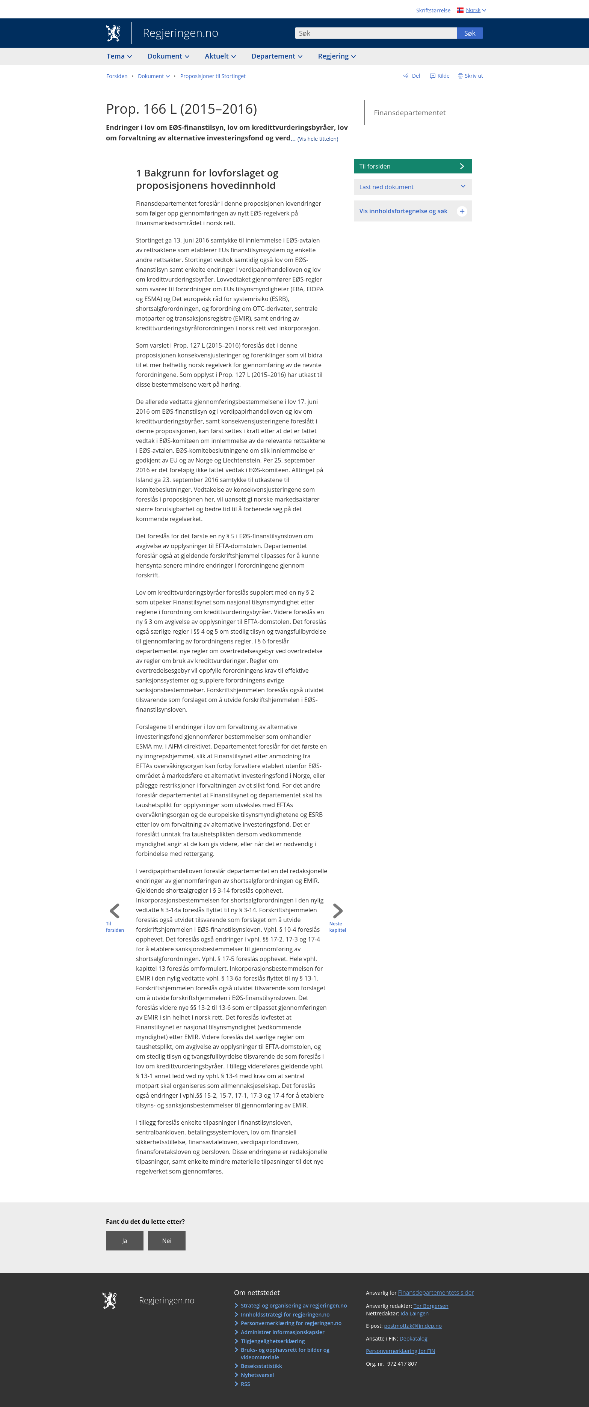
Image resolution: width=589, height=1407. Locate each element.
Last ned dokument (386, 187)
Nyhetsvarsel (257, 1374)
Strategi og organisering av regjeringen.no (294, 1305)
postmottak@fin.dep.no (413, 1325)
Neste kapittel (337, 927)
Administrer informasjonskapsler (283, 1332)
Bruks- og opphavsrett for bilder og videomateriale (285, 1353)
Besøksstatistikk (261, 1365)
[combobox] (376, 33)
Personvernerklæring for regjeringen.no (291, 1323)
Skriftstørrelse (433, 10)
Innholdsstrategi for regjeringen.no (285, 1314)
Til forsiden (115, 927)
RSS (245, 1383)
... (314, 138)
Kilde (443, 75)
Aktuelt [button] (218, 55)
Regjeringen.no (175, 33)
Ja (124, 1241)
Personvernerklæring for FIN (400, 1350)
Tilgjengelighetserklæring (273, 1341)
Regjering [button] (334, 55)
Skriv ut (474, 75)
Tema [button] (117, 55)
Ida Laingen (414, 1313)
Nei (166, 1241)
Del (415, 75)
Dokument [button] (166, 55)
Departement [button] (274, 55)
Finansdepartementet (410, 113)
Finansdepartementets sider (436, 1292)
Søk (470, 33)
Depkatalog (413, 1338)
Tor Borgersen (431, 1305)
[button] (154, 76)
